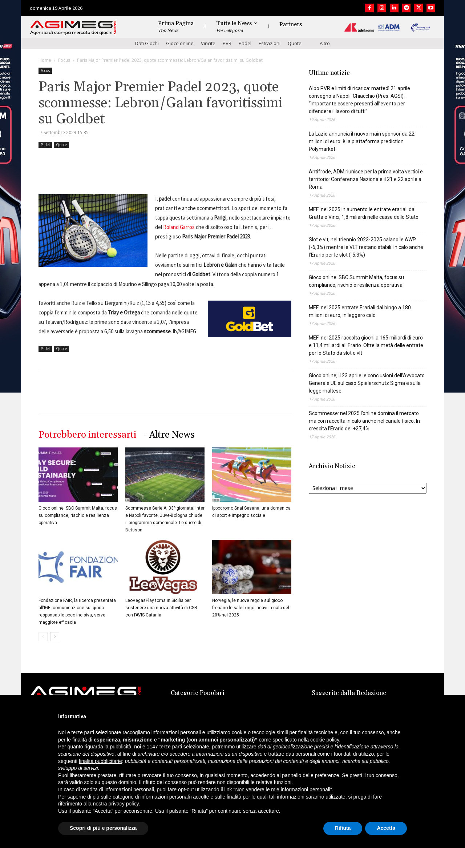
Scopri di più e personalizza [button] (103, 828)
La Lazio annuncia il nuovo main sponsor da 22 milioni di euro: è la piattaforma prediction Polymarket (362, 141)
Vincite (208, 43)
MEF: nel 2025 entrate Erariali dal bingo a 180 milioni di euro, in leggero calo (360, 311)
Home (45, 60)
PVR (227, 43)
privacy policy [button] (124, 804)
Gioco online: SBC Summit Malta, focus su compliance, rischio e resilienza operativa (78, 515)
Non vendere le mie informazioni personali (282, 789)
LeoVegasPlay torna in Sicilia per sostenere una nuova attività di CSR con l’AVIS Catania (161, 608)
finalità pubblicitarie (100, 761)
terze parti (170, 746)
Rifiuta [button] (343, 828)
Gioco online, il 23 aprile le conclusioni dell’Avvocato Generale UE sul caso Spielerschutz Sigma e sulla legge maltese (367, 383)
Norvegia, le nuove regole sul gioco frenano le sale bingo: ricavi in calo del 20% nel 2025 (250, 608)
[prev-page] (43, 636)
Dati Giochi (147, 43)
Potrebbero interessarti (87, 435)
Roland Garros (179, 227)
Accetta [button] (386, 828)
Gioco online (180, 43)
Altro (325, 43)
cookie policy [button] (324, 740)
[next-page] (54, 636)
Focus (64, 60)
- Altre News (169, 435)
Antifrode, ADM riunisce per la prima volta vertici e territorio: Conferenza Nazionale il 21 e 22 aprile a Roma (366, 179)
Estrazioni (269, 43)
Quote (295, 43)
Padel (245, 43)
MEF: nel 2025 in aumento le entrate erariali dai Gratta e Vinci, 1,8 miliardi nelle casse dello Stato (363, 213)
